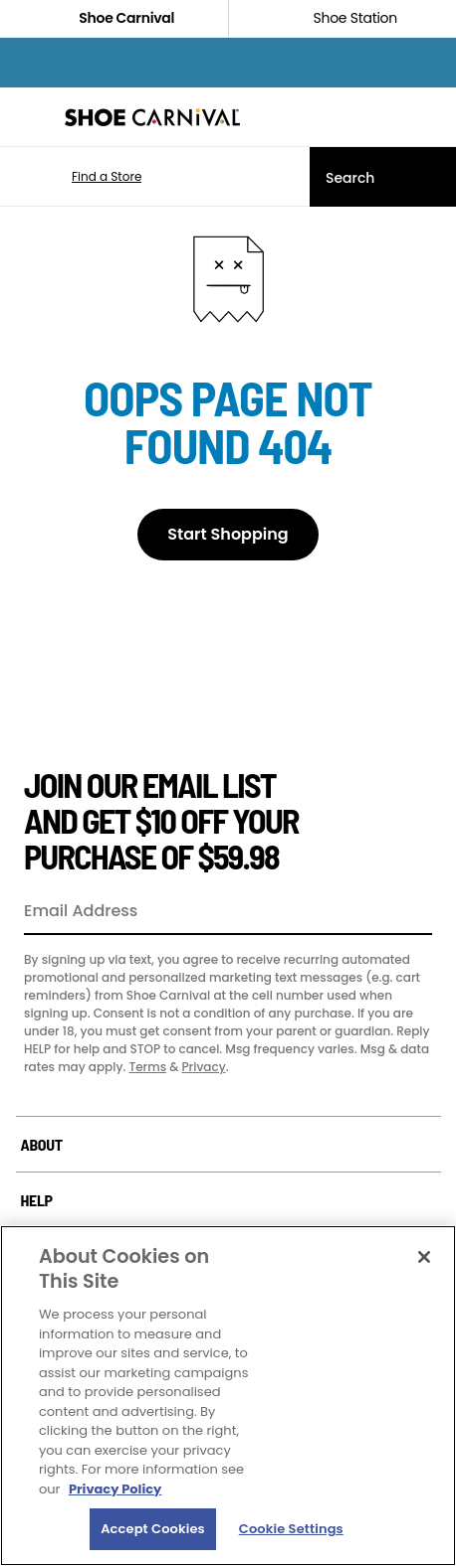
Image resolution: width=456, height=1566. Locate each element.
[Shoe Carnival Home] (152, 117)
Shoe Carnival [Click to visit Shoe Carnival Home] (113, 18)
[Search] (383, 177)
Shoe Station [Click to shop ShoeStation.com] (342, 18)
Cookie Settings (291, 1528)
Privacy (203, 1066)
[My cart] (430, 117)
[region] (228, 1395)
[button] (77, 177)
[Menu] (30, 117)
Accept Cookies (153, 1528)
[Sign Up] (410, 912)
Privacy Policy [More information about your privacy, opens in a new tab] (115, 1489)
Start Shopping (227, 534)
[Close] (424, 1257)
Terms (147, 1066)
